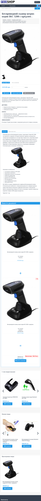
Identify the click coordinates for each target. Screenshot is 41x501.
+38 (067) (3, 5)
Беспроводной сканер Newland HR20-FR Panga (30, 440)
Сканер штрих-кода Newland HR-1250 (29, 397)
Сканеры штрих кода (16, 19)
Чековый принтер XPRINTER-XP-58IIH (10, 397)
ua (30, 5)
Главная (4, 19)
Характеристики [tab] (12, 131)
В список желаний (29, 93)
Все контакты (12, 5)
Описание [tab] (5, 131)
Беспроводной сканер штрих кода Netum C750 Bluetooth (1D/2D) (10, 441)
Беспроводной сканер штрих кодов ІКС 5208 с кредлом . (20, 252)
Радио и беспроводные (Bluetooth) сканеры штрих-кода (14, 21)
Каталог (9, 19)
